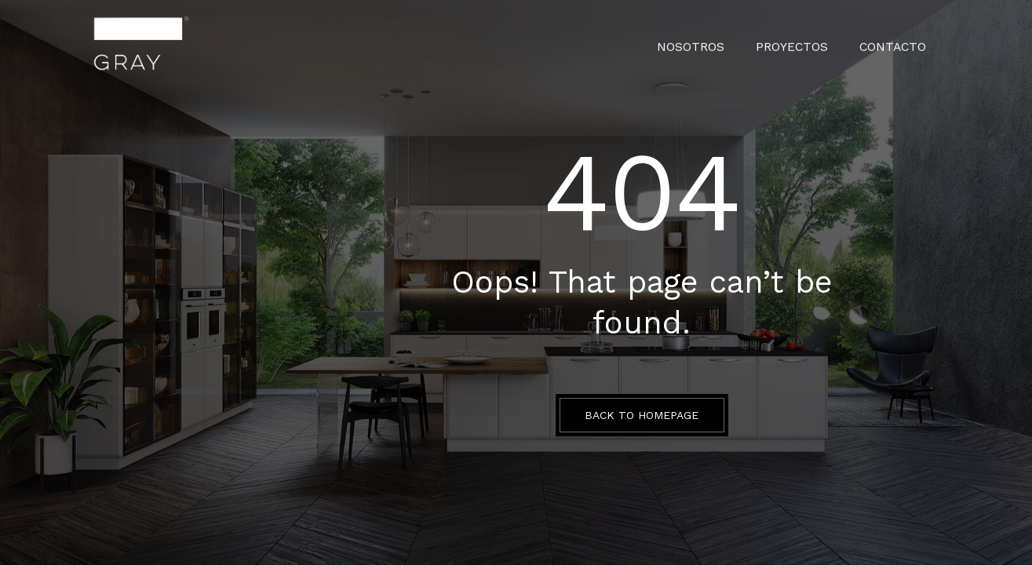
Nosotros (708, 43)
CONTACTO (896, 43)
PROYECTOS (802, 43)
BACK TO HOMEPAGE (641, 415)
